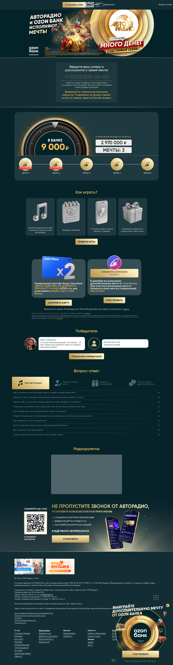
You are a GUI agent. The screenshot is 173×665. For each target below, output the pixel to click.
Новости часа (94, 636)
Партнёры (18, 618)
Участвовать (114, 300)
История (18, 651)
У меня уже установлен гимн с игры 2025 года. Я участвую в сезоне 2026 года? (49, 407)
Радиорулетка (135, 5)
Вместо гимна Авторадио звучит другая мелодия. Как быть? (40, 425)
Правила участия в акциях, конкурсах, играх (29, 615)
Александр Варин (22, 654)
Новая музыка (69, 633)
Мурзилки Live (45, 633)
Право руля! (44, 642)
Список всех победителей (86, 356)
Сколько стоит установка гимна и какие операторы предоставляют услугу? (48, 397)
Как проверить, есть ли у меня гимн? (30, 421)
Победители (61, 5)
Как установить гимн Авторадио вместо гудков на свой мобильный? (44, 393)
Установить (70, 538)
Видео (91, 642)
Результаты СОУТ (20, 623)
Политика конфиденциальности (25, 620)
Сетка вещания (21, 648)
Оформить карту (58, 302)
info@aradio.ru (46, 595)
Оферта (18, 656)
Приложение (153, 5)
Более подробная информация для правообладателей (33, 613)
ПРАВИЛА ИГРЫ (86, 241)
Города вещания (21, 645)
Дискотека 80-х (46, 639)
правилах (87, 313)
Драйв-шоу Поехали (48, 636)
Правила (46, 5)
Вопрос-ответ (117, 5)
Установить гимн (26, 5)
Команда (18, 636)
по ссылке (60, 318)
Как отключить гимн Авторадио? (28, 430)
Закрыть (167, 605)
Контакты (18, 639)
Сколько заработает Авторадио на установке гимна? (38, 435)
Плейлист (67, 636)
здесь (126, 309)
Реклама (18, 642)
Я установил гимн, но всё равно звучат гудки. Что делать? (40, 411)
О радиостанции (22, 633)
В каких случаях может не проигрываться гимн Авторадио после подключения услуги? (53, 416)
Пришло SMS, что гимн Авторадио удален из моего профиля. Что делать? (47, 402)
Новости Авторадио (97, 633)
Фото (90, 645)
